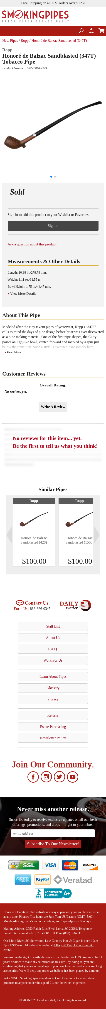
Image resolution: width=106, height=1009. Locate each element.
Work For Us (53, 660)
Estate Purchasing (53, 727)
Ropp (25, 40)
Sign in (53, 226)
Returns (53, 715)
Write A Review (53, 407)
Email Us (20, 609)
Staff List (53, 626)
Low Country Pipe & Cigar (62, 940)
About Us (53, 638)
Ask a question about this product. (32, 244)
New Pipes (10, 40)
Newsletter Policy (53, 738)
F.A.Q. (53, 649)
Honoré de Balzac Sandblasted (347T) (59, 40)
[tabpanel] (34, 532)
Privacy (53, 699)
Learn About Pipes (53, 676)
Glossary (53, 688)
